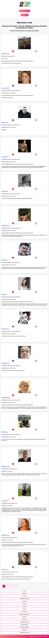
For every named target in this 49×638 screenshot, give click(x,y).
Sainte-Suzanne (24, 624)
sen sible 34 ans (5, 88)
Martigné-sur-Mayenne (24, 614)
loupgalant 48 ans (6, 225)
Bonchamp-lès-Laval (24, 598)
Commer (24, 619)
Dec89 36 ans (5, 432)
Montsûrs (24, 611)
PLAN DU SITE (39, 636)
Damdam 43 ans (5, 53)
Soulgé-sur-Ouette (24, 622)
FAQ (31, 636)
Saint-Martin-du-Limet (24, 632)
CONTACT (45, 636)
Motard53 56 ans (5, 466)
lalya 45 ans (4, 294)
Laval (24, 590)
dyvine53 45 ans (5, 535)
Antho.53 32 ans (5, 328)
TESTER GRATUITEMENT (24, 10)
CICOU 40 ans (5, 191)
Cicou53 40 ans (5, 157)
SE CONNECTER (24, 14)
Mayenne (24, 593)
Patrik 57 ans (5, 260)
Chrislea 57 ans (5, 500)
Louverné (24, 606)
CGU (34, 636)
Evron (24, 596)
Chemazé (24, 616)
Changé (24, 601)
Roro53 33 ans (5, 569)
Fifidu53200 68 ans (6, 397)
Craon (24, 603)
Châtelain (24, 630)
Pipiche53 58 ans (5, 363)
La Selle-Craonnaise (24, 627)
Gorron (24, 609)
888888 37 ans (5, 122)
